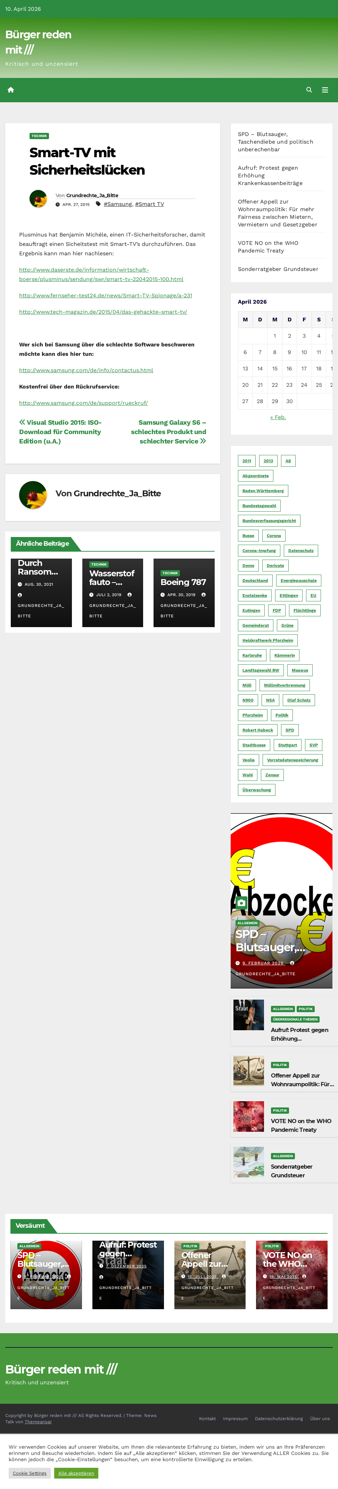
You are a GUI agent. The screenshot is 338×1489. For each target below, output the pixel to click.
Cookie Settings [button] (30, 1473)
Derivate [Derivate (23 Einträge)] (275, 565)
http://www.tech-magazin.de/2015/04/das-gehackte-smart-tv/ (103, 312)
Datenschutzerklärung (279, 1418)
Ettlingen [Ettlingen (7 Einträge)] (289, 595)
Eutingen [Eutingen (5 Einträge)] (251, 610)
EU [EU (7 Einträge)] (313, 595)
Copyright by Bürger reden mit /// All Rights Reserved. (64, 1415)
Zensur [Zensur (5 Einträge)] (272, 774)
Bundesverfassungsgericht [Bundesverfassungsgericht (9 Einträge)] (269, 520)
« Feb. (278, 417)
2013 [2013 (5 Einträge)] (268, 460)
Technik (39, 136)
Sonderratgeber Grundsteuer (278, 269)
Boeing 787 (183, 582)
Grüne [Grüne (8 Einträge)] (287, 625)
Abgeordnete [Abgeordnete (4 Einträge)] (255, 475)
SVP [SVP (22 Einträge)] (314, 745)
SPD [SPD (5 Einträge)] (290, 730)
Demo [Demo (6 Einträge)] (248, 565)
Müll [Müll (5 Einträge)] (247, 685)
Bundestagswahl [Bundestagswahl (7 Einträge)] (259, 505)
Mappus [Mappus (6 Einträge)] (300, 670)
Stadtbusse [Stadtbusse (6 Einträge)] (254, 745)
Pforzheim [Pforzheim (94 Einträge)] (252, 715)
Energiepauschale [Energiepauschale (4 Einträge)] (299, 580)
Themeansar (38, 1421)
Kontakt (207, 1418)
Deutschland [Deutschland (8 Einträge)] (255, 580)
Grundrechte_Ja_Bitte (92, 195)
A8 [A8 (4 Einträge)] (288, 460)
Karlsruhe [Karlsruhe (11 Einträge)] (252, 655)
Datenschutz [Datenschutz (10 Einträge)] (301, 550)
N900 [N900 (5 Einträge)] (248, 700)
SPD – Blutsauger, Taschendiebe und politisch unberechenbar (275, 142)
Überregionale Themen (295, 1019)
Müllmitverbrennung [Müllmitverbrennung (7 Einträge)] (284, 685)
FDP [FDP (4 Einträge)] (277, 610)
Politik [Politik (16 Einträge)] (281, 715)
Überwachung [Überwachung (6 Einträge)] (256, 789)
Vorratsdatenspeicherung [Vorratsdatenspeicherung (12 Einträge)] (292, 760)
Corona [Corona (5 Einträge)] (274, 535)
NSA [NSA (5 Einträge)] (270, 700)
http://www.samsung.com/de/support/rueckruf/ (83, 403)
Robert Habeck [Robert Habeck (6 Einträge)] (257, 730)
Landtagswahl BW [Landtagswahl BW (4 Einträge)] (260, 670)
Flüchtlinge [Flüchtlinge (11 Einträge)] (305, 610)
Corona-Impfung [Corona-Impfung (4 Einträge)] (259, 550)
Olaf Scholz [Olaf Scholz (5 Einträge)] (299, 700)
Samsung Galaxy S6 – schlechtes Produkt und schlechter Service (168, 431)
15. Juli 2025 (203, 1276)
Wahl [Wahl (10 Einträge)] (247, 774)
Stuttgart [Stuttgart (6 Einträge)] (287, 745)
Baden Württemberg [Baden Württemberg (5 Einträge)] (263, 490)
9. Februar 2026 (263, 963)
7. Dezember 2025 (126, 1266)
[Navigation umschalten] (325, 90)
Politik (306, 1009)
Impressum (235, 1418)
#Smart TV (149, 204)
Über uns (320, 1418)
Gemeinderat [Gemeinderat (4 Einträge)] (255, 625)
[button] (309, 90)
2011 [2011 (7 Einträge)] (246, 460)
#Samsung (118, 204)
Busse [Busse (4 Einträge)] (248, 535)
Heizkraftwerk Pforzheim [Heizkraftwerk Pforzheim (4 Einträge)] (267, 640)
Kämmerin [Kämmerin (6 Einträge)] (284, 655)
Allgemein (247, 923)
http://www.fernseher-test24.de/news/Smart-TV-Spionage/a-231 (105, 295)
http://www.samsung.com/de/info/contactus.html (86, 370)
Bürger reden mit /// (61, 1369)
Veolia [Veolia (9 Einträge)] (248, 760)
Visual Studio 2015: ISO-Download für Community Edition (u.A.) (60, 431)
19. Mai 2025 (284, 1276)
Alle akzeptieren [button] (76, 1473)
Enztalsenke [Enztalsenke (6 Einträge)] (254, 595)
